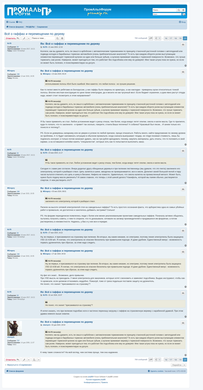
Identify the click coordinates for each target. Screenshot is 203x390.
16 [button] (166, 38)
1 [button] (159, 38)
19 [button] (180, 38)
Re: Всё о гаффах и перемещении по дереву (70, 43)
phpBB (90, 377)
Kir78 (9, 43)
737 (18, 341)
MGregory (11, 71)
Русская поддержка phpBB (95, 379)
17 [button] (171, 38)
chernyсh (10, 337)
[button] (150, 38)
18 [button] (175, 38)
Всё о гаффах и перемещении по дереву (34, 34)
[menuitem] (19, 22)
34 (18, 47)
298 (18, 74)
